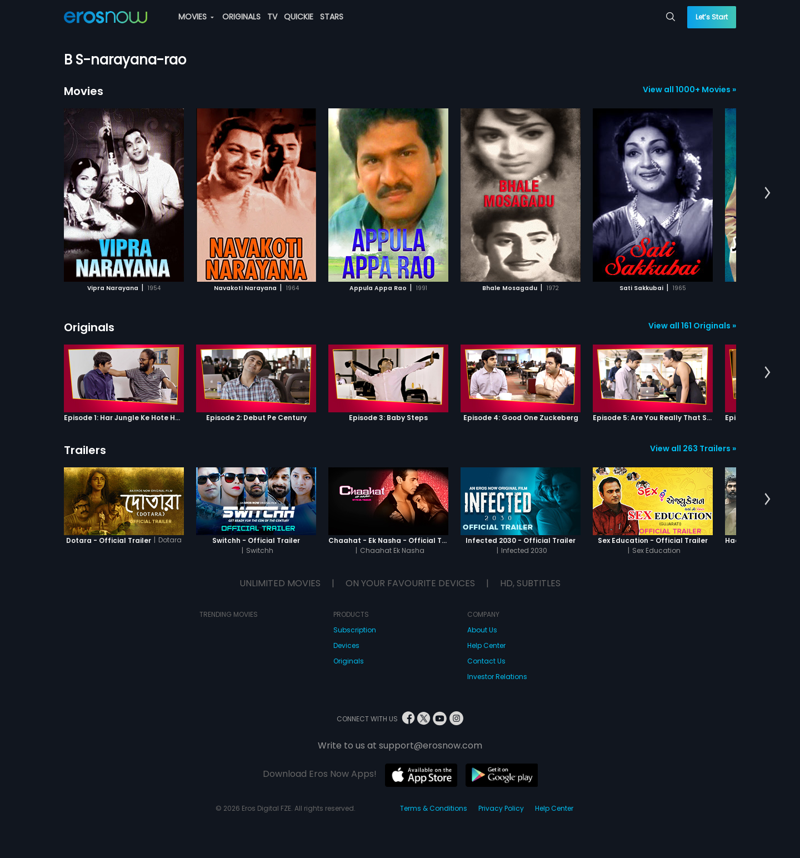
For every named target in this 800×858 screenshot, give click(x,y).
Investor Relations (497, 676)
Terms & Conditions (433, 808)
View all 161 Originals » (692, 325)
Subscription (354, 630)
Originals (89, 327)
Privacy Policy (501, 808)
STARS (331, 16)
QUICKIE (298, 16)
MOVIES (196, 16)
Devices (346, 645)
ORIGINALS (241, 16)
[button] (767, 193)
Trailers (85, 450)
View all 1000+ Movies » (689, 89)
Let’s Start (712, 17)
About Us (482, 630)
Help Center (486, 645)
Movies (83, 91)
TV (272, 16)
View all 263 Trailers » (693, 448)
